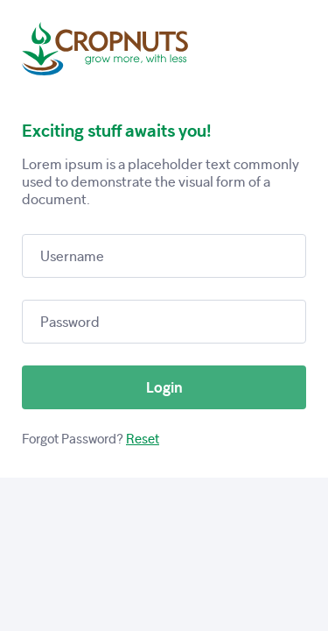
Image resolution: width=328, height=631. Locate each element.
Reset (142, 438)
